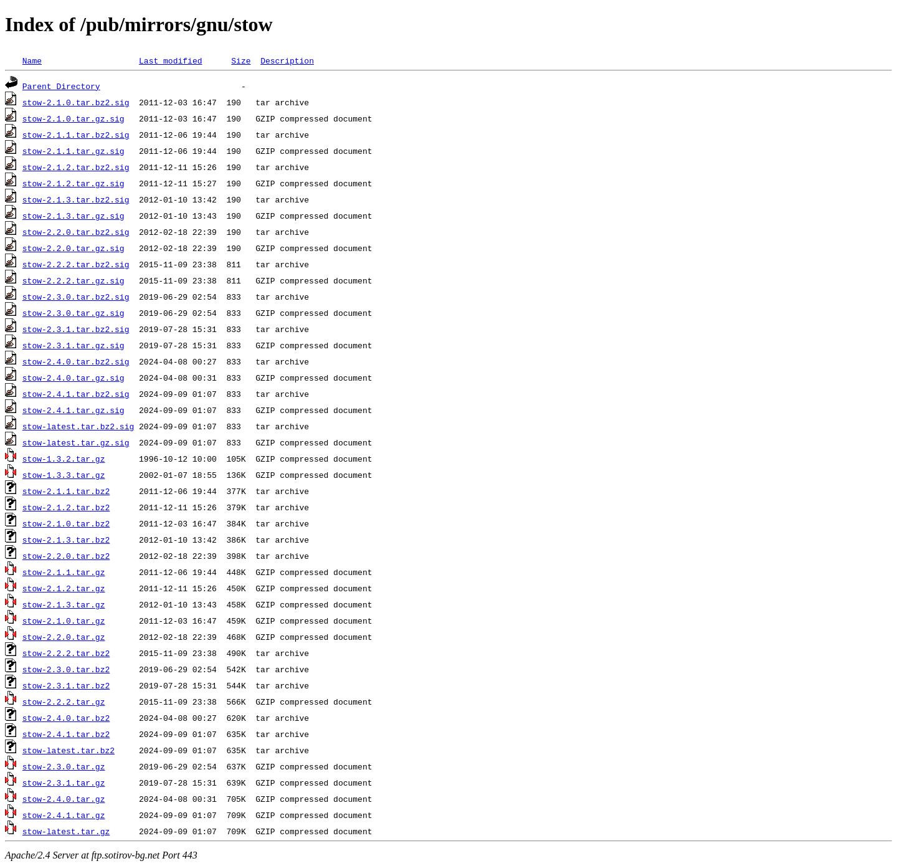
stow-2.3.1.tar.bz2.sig (76, 329)
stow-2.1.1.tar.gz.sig (73, 150)
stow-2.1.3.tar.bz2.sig (76, 199)
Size (240, 60)
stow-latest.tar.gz (66, 831)
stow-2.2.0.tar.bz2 (66, 555)
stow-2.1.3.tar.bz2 (66, 539)
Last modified (170, 60)
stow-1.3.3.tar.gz (63, 474)
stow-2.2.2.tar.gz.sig (73, 280)
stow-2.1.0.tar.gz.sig (73, 118)
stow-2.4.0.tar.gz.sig (73, 377)
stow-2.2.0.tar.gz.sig (73, 248)
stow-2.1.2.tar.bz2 (66, 507)
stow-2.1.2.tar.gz (63, 588)
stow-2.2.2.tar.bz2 (66, 653)
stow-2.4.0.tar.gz (63, 798)
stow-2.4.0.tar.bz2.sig (76, 361)
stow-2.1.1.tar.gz (63, 572)
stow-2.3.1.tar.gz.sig (73, 345)
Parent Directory (61, 86)
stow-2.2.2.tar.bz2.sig (76, 264)
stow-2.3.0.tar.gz (63, 766)
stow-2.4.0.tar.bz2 (66, 717)
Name (32, 60)
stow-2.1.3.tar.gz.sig (73, 215)
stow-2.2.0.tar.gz (63, 636)
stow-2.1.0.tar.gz (63, 620)
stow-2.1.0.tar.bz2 (66, 523)
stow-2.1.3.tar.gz (63, 604)
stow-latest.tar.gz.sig (76, 442)
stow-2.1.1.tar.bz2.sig (76, 134)
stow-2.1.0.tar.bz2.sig (76, 102)
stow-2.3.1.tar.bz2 (66, 685)
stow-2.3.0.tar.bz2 (66, 669)
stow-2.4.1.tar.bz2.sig (76, 393)
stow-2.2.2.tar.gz (63, 701)
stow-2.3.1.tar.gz (63, 782)
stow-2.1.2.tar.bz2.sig (76, 167)
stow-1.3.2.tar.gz (63, 458)
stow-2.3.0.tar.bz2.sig (76, 296)
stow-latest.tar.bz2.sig (78, 426)
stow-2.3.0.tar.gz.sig (73, 312)
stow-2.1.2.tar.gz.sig (73, 183)
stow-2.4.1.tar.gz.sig (73, 410)
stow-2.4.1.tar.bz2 (66, 734)
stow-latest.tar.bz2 (68, 750)
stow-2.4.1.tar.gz (63, 815)
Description (287, 60)
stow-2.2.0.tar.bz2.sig (76, 231)
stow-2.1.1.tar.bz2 (66, 491)
